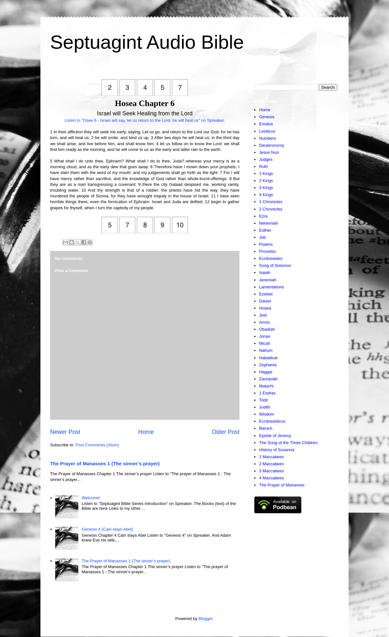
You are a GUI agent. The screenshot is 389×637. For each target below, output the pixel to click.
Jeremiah (267, 279)
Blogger (205, 618)
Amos (264, 322)
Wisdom (266, 414)
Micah (264, 343)
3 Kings (266, 187)
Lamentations (271, 287)
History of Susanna (276, 449)
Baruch (265, 428)
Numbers (267, 138)
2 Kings (266, 180)
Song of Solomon (275, 265)
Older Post (225, 432)
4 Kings (266, 194)
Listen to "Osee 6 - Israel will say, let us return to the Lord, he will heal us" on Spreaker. (145, 120)
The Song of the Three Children (288, 442)
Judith (264, 407)
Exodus (266, 123)
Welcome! (91, 497)
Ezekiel (265, 294)
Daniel (265, 301)
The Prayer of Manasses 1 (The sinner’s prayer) (105, 463)
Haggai (265, 371)
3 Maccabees (271, 470)
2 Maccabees (271, 463)
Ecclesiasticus (272, 421)
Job (262, 237)
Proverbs (267, 251)
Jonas (264, 336)
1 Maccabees (271, 456)
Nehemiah (268, 223)
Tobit (263, 400)
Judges (265, 159)
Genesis (266, 116)
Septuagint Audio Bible (147, 42)
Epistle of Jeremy (275, 435)
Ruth (263, 166)
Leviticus (267, 131)
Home (146, 432)
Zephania (267, 364)
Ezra (263, 216)
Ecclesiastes (270, 258)
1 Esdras (267, 393)
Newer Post (65, 432)
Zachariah (268, 378)
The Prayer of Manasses (282, 485)
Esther (265, 230)
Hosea (265, 308)
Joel (263, 315)
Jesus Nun (269, 152)
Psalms (266, 244)
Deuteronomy (271, 145)
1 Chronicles (270, 201)
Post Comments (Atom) (97, 445)
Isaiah (264, 272)
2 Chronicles (270, 209)
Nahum (265, 350)
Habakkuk (268, 357)
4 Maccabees (271, 478)
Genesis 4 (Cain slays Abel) (107, 529)
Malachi (266, 386)
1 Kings (266, 173)
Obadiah (267, 329)
